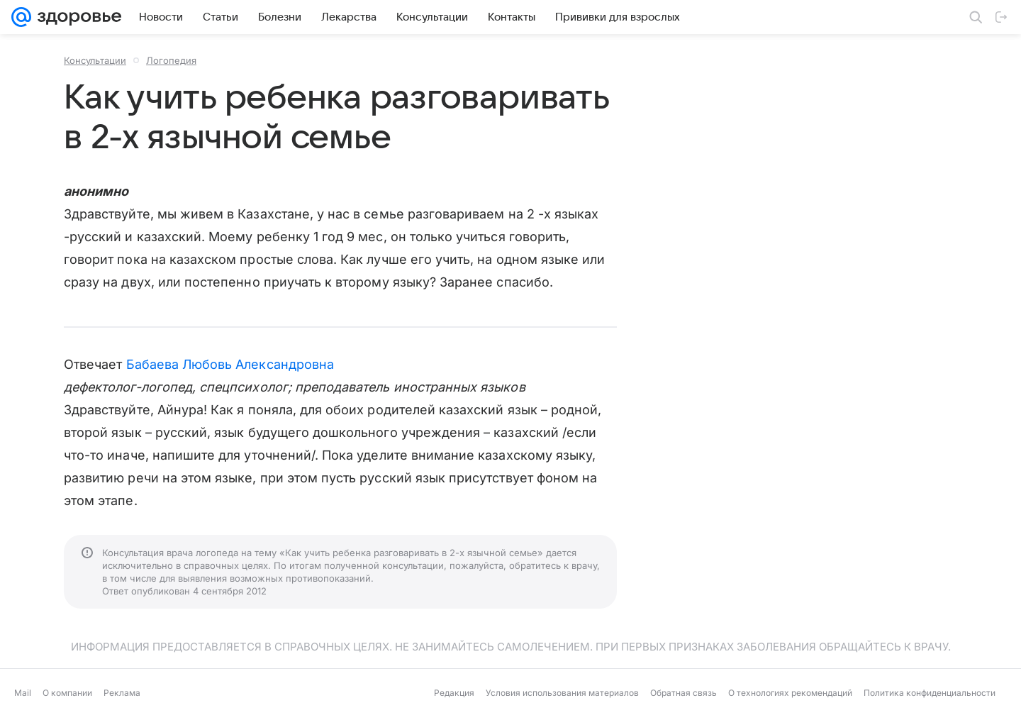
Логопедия (171, 60)
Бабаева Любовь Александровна (230, 364)
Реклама (122, 692)
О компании (67, 692)
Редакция (454, 692)
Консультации (95, 60)
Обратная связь (683, 692)
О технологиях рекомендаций (790, 692)
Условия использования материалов (562, 692)
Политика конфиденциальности (929, 692)
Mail (22, 692)
